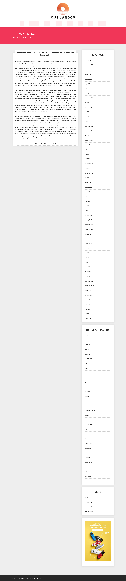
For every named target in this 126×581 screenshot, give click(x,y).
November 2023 (89, 131)
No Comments (58, 143)
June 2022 (87, 197)
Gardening (87, 392)
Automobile (88, 345)
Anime (86, 335)
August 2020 (88, 295)
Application (48, 143)
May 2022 (87, 201)
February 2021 (89, 272)
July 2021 (87, 248)
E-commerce (88, 364)
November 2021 (89, 229)
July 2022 (87, 192)
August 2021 (88, 243)
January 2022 (88, 220)
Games (87, 387)
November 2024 (89, 98)
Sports (87, 471)
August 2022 (88, 187)
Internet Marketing (90, 425)
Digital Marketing (89, 359)
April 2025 (87, 89)
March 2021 (88, 267)
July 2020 (87, 300)
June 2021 (87, 253)
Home (22, 22)
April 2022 (87, 206)
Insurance (87, 420)
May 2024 (87, 117)
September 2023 (89, 140)
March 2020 (88, 319)
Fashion (87, 378)
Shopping (47, 22)
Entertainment (34, 22)
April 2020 (87, 314)
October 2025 (88, 70)
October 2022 (88, 178)
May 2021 (87, 258)
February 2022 (89, 215)
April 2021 (87, 262)
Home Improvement (90, 410)
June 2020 (87, 304)
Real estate (88, 448)
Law (86, 429)
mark (31, 143)
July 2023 (87, 145)
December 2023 (89, 126)
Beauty (87, 349)
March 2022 (88, 211)
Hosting (87, 415)
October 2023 (88, 135)
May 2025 (87, 84)
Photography (88, 443)
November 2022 (89, 173)
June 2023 (87, 150)
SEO (86, 453)
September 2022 (89, 182)
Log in (86, 498)
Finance (90, 22)
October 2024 (88, 103)
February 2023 (89, 164)
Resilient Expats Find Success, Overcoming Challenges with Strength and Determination (46, 53)
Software (59, 22)
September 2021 (89, 239)
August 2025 (88, 79)
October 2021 (88, 234)
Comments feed (89, 507)
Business (70, 22)
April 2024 (87, 121)
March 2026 (88, 60)
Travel (86, 481)
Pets (86, 439)
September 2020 (89, 290)
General (87, 396)
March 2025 (88, 93)
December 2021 (89, 225)
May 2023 (87, 154)
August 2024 (88, 107)
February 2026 (89, 65)
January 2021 (88, 276)
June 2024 (87, 112)
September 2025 (89, 74)
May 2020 (87, 309)
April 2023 (87, 159)
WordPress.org (89, 512)
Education (87, 368)
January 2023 (88, 168)
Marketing (87, 434)
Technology (102, 22)
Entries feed (88, 502)
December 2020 (89, 281)
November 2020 (89, 286)
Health (80, 22)
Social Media (88, 462)
